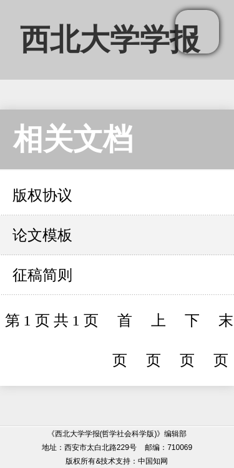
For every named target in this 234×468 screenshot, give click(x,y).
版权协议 (42, 195)
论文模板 (42, 235)
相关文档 (73, 139)
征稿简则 (42, 275)
